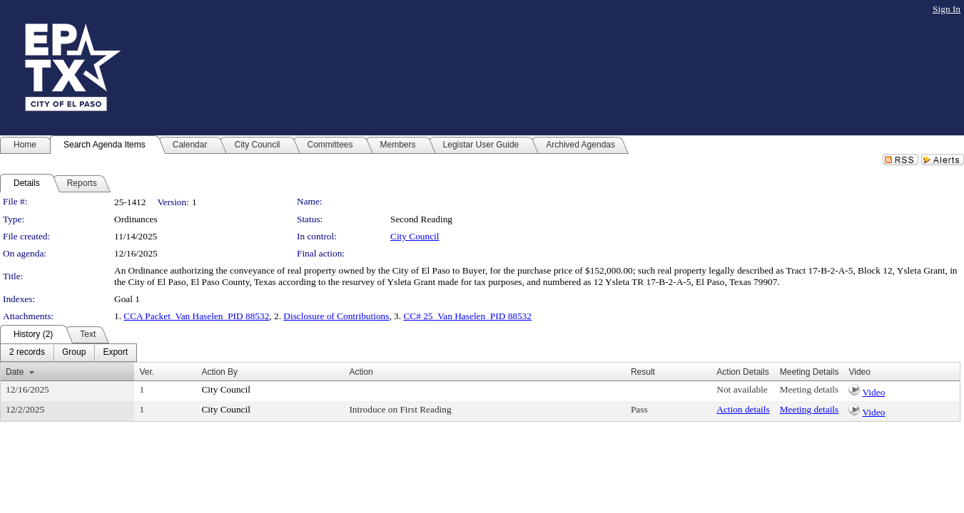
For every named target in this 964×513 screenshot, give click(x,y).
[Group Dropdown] (74, 352)
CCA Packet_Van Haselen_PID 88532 (196, 316)
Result (643, 372)
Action (360, 372)
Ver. (146, 372)
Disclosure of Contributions (336, 316)
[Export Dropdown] (115, 352)
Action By (219, 372)
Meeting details (809, 389)
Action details (742, 409)
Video (874, 392)
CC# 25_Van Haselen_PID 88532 (467, 316)
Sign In (946, 9)
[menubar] (68, 352)
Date (15, 372)
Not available (741, 389)
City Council (415, 236)
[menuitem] (27, 352)
